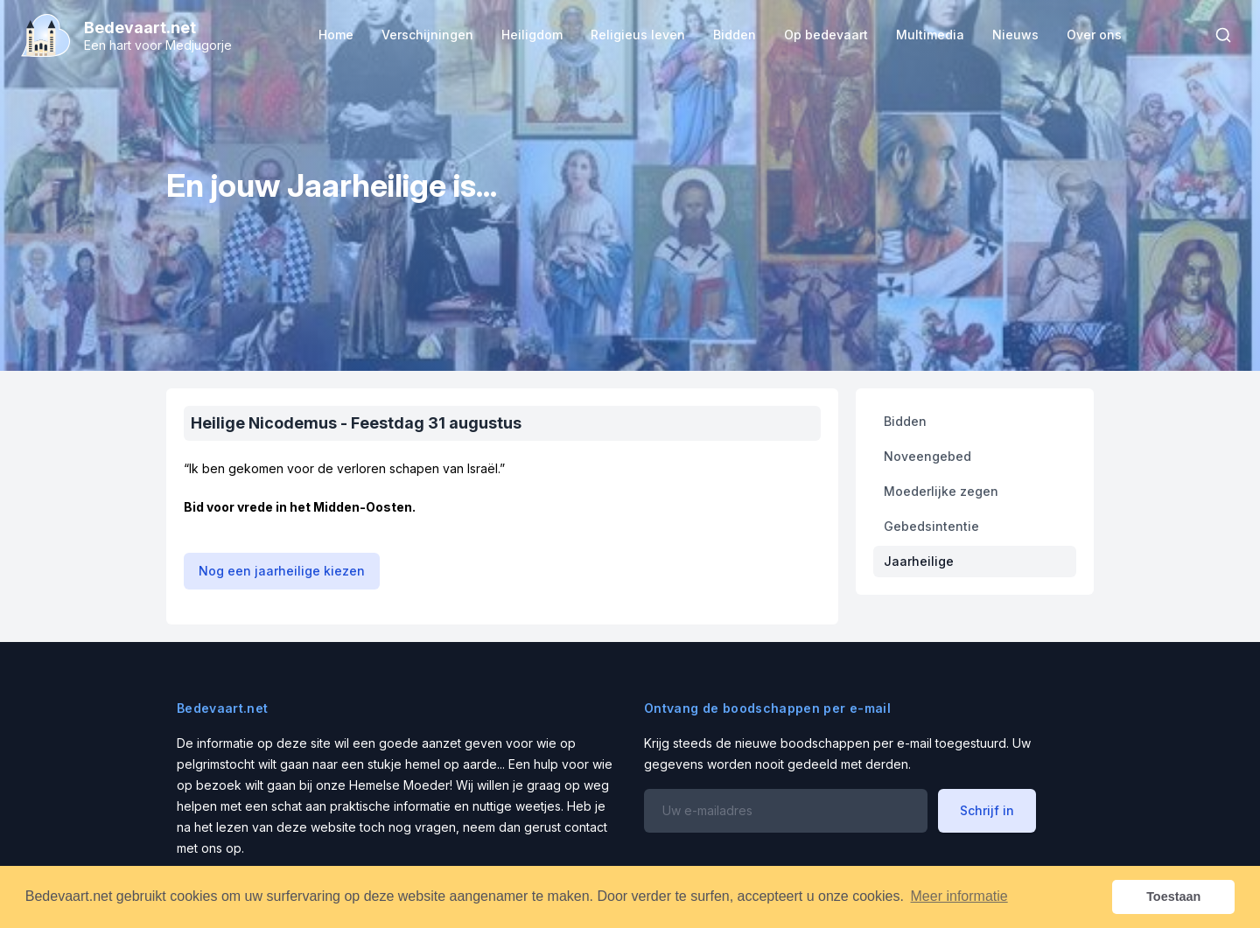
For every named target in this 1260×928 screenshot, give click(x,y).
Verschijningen (427, 34)
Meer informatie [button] (959, 896)
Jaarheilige (919, 561)
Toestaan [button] (1173, 897)
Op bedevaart (826, 34)
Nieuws (1015, 34)
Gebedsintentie (931, 526)
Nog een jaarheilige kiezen (282, 570)
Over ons (1094, 34)
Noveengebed (927, 456)
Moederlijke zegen (941, 491)
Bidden (734, 34)
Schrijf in (987, 810)
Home (336, 34)
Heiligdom (532, 34)
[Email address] (786, 811)
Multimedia (930, 34)
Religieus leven (638, 34)
